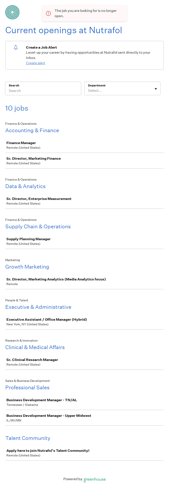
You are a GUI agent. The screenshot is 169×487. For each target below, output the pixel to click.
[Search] (43, 91)
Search (14, 85)
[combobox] (88, 90)
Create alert (35, 63)
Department (96, 85)
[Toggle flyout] (155, 89)
